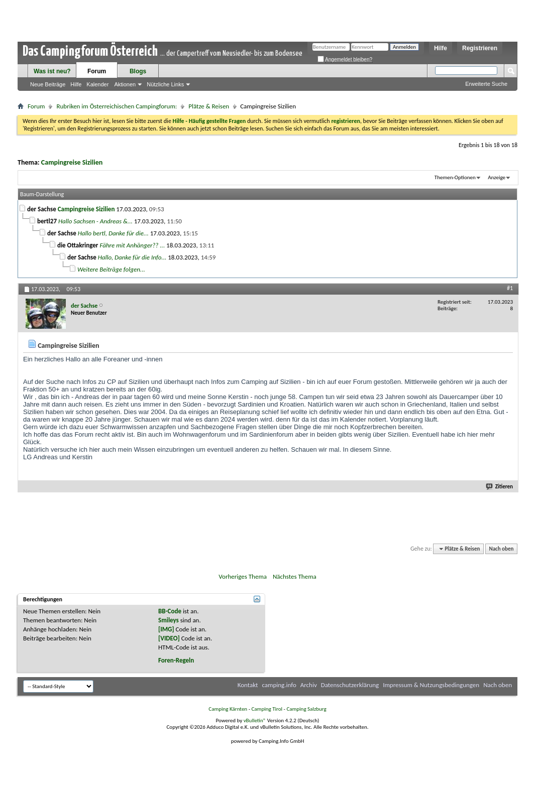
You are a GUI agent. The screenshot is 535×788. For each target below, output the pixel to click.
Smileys (168, 620)
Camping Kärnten (227, 709)
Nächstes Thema (294, 576)
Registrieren (479, 48)
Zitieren (500, 486)
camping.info (279, 685)
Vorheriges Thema (243, 576)
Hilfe (440, 48)
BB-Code (169, 611)
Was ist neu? (52, 71)
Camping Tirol (266, 709)
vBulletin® (255, 720)
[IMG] (166, 629)
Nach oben (501, 549)
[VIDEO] (169, 638)
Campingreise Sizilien (71, 162)
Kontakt (248, 685)
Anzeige (496, 177)
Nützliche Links (165, 84)
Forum (96, 71)
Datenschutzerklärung (350, 685)
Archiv (308, 685)
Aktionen (125, 84)
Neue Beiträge (47, 84)
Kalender (97, 84)
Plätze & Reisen (208, 106)
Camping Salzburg (306, 709)
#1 (510, 288)
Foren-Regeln (176, 660)
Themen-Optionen (455, 177)
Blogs (138, 71)
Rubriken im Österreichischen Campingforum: (116, 106)
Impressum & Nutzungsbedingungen (431, 685)
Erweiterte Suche (486, 84)
